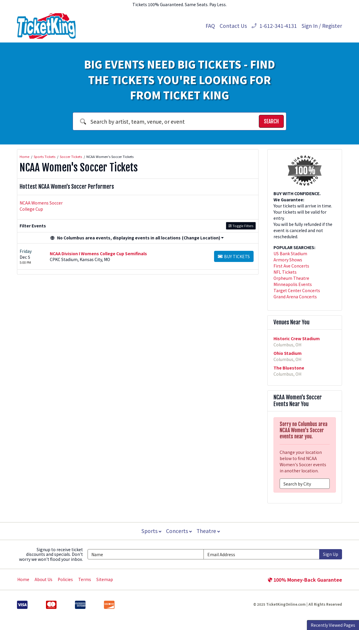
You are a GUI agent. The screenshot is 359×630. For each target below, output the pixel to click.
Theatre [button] (209, 530)
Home (23, 579)
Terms (84, 579)
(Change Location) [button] (203, 238)
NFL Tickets (285, 272)
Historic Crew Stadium (296, 338)
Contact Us (233, 25)
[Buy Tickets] (234, 256)
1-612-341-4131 (274, 25)
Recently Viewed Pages (333, 625)
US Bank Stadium (290, 253)
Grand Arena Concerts (295, 296)
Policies (65, 579)
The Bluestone (288, 368)
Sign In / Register (322, 25)
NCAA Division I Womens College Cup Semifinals (98, 253)
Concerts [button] (179, 530)
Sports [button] (151, 530)
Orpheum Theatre (291, 278)
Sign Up (330, 554)
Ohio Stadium (287, 353)
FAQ (210, 25)
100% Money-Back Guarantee (305, 579)
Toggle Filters (240, 225)
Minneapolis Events (292, 284)
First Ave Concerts (291, 266)
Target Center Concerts (296, 290)
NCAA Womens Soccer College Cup (41, 206)
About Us (43, 579)
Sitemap (104, 579)
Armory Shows (287, 260)
